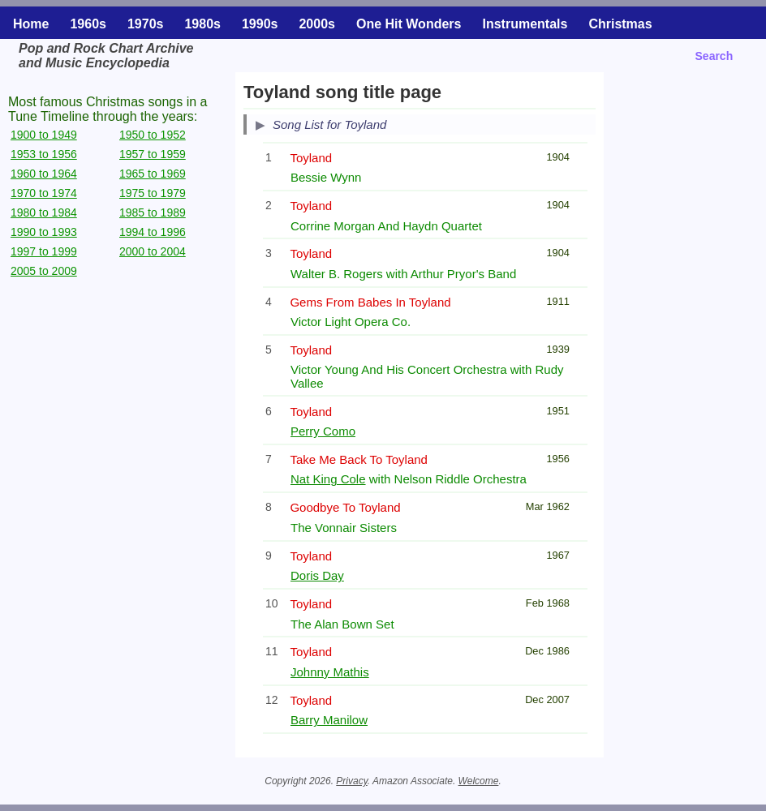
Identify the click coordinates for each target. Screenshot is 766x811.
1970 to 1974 (44, 193)
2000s (317, 24)
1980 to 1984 (44, 212)
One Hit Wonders (409, 24)
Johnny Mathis (329, 672)
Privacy (351, 781)
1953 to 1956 (44, 154)
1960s (88, 24)
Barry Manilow (329, 720)
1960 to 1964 (44, 173)
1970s (145, 24)
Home (31, 24)
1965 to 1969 (152, 173)
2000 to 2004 (152, 251)
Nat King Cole (328, 479)
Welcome (478, 781)
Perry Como (322, 431)
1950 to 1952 (152, 134)
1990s (260, 24)
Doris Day (317, 575)
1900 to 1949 (44, 134)
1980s (202, 24)
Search (714, 55)
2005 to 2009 (44, 270)
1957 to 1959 (152, 154)
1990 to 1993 (44, 231)
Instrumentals (524, 24)
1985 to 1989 (152, 212)
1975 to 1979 (152, 193)
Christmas (620, 24)
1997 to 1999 (44, 251)
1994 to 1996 (152, 231)
